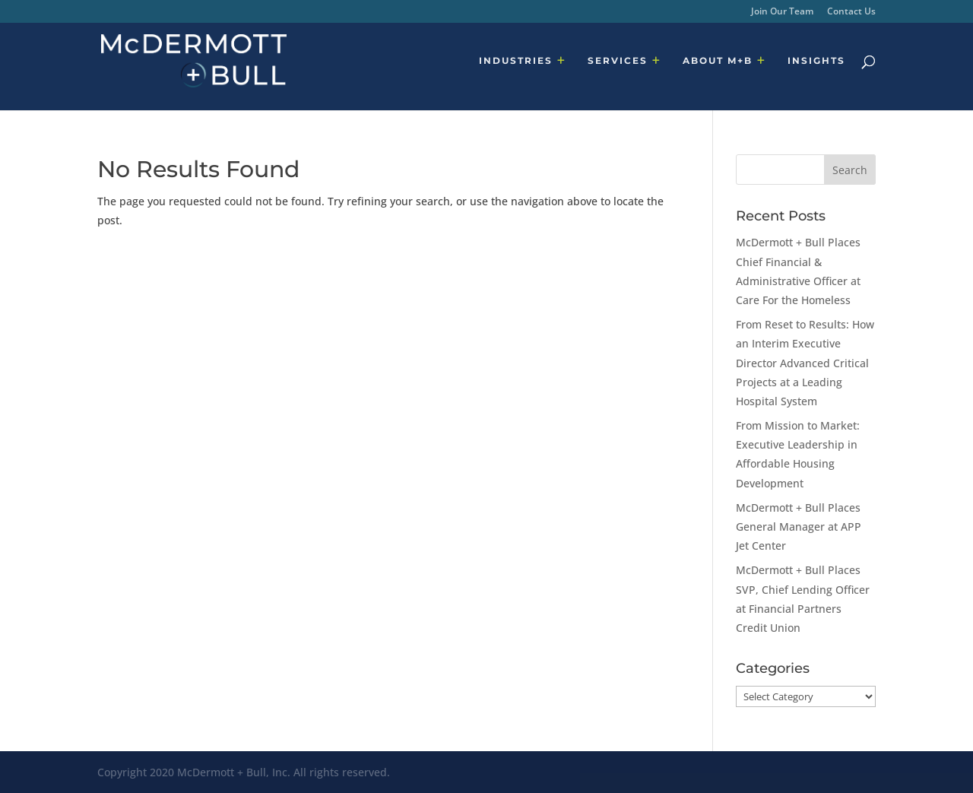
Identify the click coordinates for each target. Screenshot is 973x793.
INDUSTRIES (516, 61)
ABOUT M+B (718, 61)
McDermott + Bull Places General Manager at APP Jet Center (798, 526)
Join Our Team (782, 12)
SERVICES (618, 61)
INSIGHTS (816, 61)
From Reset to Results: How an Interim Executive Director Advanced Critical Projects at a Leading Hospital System (805, 362)
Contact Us (851, 12)
